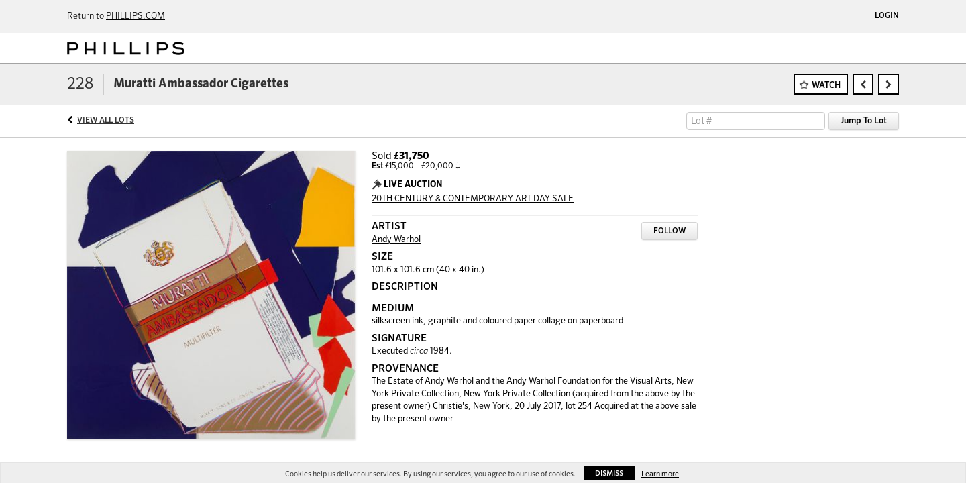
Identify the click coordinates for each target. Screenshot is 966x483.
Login (887, 16)
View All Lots (105, 121)
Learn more (660, 474)
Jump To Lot (864, 121)
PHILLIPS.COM (135, 16)
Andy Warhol (396, 239)
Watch (826, 85)
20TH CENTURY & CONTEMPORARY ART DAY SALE (473, 199)
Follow (669, 231)
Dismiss (609, 473)
